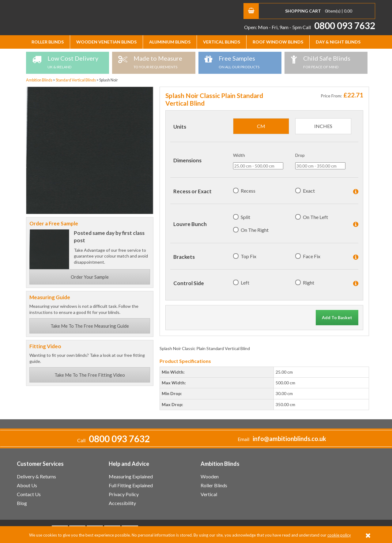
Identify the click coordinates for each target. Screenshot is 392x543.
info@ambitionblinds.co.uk (289, 439)
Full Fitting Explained (131, 485)
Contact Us (29, 494)
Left (245, 282)
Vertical (209, 494)
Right (308, 282)
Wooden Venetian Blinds (106, 41)
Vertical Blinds (221, 41)
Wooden (210, 476)
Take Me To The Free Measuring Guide (90, 326)
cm (261, 126)
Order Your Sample (90, 277)
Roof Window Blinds (278, 41)
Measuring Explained (131, 476)
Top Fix (248, 256)
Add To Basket (337, 317)
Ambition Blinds (75, 17)
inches (323, 126)
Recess (248, 191)
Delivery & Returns (36, 476)
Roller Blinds (48, 41)
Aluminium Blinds (169, 41)
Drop (300, 155)
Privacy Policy (124, 494)
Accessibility (122, 503)
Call (339, 27)
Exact (309, 191)
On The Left (315, 217)
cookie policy (339, 535)
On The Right (255, 230)
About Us (27, 485)
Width (239, 155)
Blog (22, 503)
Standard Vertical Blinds (76, 80)
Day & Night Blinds (338, 41)
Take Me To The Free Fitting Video (90, 375)
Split (245, 217)
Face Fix (311, 256)
